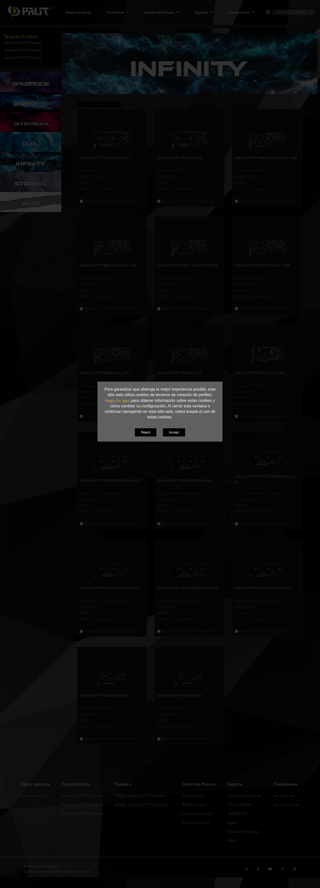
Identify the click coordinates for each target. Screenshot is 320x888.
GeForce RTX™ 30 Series (82, 813)
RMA (231, 840)
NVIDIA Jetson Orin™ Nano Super (142, 804)
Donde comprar (286, 804)
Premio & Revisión (197, 813)
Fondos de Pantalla (243, 831)
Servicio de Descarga (244, 795)
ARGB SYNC (237, 813)
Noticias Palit (193, 795)
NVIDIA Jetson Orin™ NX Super (140, 795)
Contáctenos (284, 795)
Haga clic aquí (117, 400)
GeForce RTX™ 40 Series (82, 804)
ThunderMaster (239, 804)
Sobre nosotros (33, 795)
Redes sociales (194, 804)
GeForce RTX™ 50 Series (82, 795)
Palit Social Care (196, 822)
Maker (232, 822)
